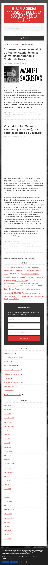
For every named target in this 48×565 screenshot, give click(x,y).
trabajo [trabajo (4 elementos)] (31, 298)
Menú (25, 40)
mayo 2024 (7, 491)
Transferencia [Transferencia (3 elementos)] (37, 298)
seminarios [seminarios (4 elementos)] (18, 298)
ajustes (4, 558)
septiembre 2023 (9, 520)
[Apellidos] (24, 328)
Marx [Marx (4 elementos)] (9, 295)
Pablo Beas (7, 380)
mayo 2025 (7, 441)
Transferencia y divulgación (20, 245)
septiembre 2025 (9, 428)
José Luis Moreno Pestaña (12, 376)
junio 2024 (7, 487)
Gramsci (27, 249)
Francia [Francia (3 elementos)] (28, 283)
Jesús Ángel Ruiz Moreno (12, 372)
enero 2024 (7, 507)
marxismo (7, 118)
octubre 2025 (8, 424)
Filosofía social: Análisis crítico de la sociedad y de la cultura (24, 15)
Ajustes (23, 562)
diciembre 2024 (8, 462)
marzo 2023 (7, 541)
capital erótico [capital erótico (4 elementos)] (18, 270)
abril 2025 (7, 445)
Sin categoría (8, 393)
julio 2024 (7, 482)
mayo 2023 (7, 532)
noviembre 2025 (9, 420)
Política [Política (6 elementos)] (35, 295)
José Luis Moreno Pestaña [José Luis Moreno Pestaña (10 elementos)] (30, 288)
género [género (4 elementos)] (18, 285)
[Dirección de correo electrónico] (24, 334)
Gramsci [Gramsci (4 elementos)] (40, 283)
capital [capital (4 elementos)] (12, 270)
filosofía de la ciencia (17, 249)
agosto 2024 (8, 478)
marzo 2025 (7, 449)
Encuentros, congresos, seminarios (24, 114)
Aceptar (6, 562)
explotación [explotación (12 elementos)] (22, 279)
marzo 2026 (7, 412)
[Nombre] (24, 322)
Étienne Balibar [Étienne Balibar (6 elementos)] (14, 301)
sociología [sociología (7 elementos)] (25, 298)
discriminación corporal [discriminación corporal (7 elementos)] (30, 276)
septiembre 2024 (9, 474)
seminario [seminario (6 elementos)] (12, 298)
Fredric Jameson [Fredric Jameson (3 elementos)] (34, 283)
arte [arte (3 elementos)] (9, 269)
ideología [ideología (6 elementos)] (7, 288)
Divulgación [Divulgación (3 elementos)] (6, 279)
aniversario (19, 247)
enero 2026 (7, 416)
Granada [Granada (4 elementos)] (6, 285)
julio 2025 (7, 432)
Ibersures (7, 364)
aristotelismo (27, 247)
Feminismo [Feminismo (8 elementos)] (32, 280)
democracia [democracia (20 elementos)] (15, 275)
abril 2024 (7, 495)
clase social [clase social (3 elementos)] (24, 269)
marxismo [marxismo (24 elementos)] (17, 295)
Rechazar (14, 562)
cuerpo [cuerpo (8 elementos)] (6, 272)
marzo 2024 (7, 499)
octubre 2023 (8, 516)
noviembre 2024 (9, 466)
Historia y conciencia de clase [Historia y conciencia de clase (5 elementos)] (29, 285)
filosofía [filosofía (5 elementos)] (11, 283)
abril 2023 (7, 537)
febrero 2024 (8, 503)
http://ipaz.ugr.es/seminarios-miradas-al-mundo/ (20, 212)
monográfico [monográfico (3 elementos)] (26, 295)
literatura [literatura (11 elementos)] (28, 291)
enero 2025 (7, 457)
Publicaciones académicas (12, 384)
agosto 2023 (8, 524)
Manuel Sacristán (35, 116)
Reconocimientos (9, 388)
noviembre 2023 (9, 512)
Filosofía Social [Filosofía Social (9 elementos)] (20, 283)
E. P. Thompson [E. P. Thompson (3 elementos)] (12, 279)
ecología (26, 116)
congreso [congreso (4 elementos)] (36, 270)
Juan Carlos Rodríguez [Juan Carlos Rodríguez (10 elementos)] (14, 291)
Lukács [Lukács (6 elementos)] (34, 291)
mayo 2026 (7, 407)
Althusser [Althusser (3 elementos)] (6, 269)
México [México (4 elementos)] (31, 295)
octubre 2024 (8, 470)
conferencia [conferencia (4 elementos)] (31, 270)
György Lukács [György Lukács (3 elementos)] (12, 285)
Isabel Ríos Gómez (10, 368)
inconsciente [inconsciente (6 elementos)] (14, 288)
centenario (19, 116)
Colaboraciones (18, 243)
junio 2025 (7, 437)
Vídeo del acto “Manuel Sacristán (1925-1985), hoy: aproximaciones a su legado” (23, 131)
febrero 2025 (8, 453)
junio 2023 (7, 528)
